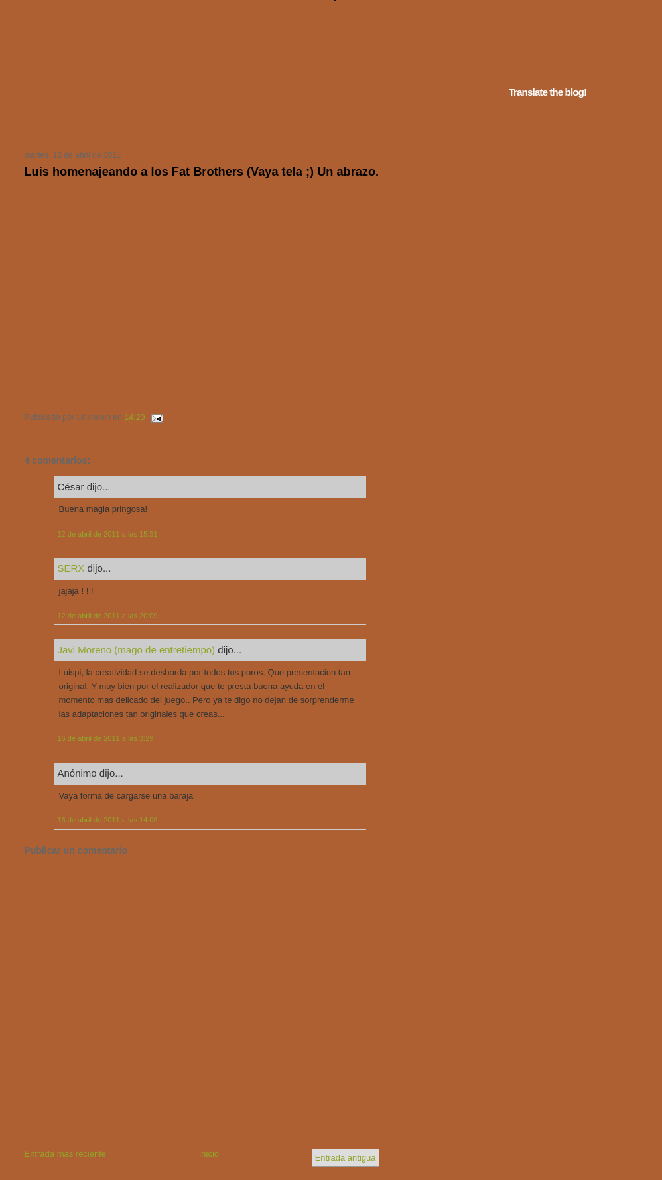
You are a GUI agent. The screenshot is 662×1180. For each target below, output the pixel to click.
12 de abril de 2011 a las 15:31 (108, 534)
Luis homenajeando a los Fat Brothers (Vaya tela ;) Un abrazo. (202, 171)
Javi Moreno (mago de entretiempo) (137, 649)
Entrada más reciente (66, 1154)
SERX (71, 568)
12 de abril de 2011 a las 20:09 (108, 616)
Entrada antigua (345, 1158)
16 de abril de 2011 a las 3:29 (106, 738)
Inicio (209, 1154)
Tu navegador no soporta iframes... (198, 124)
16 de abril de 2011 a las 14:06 (108, 820)
